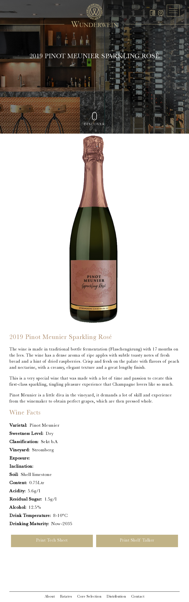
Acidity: (17, 491)
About (50, 597)
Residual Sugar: (25, 499)
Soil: (13, 475)
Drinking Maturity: (29, 524)
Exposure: (19, 458)
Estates (66, 597)
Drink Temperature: (30, 516)
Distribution (116, 597)
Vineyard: (19, 450)
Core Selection (89, 597)
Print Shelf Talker (137, 541)
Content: (18, 483)
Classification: (24, 442)
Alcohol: (17, 507)
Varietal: (18, 425)
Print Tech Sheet (52, 541)
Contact (138, 597)
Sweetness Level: (26, 434)
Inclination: (21, 466)
